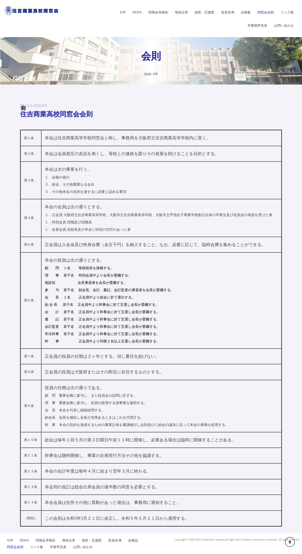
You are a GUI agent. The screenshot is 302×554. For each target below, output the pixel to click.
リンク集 (287, 12)
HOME (147, 73)
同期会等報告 (158, 12)
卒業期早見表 (257, 25)
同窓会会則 (265, 12)
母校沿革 (181, 12)
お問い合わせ (284, 25)
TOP (123, 12)
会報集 (246, 12)
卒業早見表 (58, 547)
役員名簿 (227, 12)
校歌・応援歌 (204, 12)
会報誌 (133, 540)
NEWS (137, 12)
